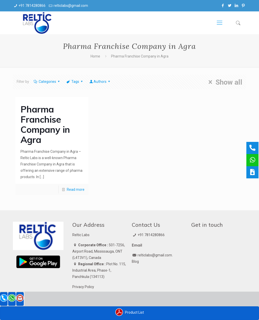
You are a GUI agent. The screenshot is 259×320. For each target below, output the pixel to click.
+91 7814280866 (32, 6)
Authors (100, 82)
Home (95, 56)
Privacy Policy (83, 287)
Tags (75, 82)
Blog (135, 261)
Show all (223, 82)
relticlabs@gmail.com (71, 6)
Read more (75, 189)
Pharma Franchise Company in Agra (45, 124)
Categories (47, 82)
